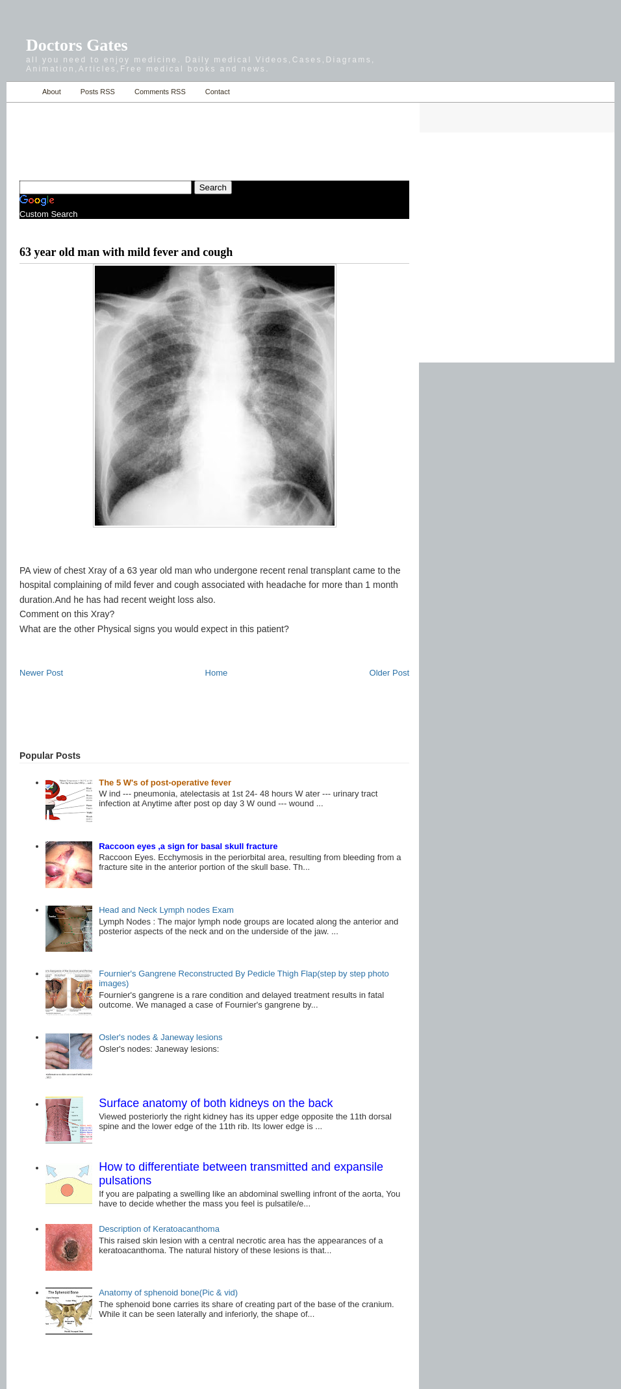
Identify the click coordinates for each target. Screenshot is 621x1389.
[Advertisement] (171, 133)
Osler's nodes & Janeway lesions (160, 1037)
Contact (217, 92)
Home (21, 92)
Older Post (389, 673)
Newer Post (41, 673)
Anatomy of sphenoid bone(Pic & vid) (168, 1292)
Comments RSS (160, 92)
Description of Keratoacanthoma (159, 1229)
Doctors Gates (77, 45)
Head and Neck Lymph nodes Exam (166, 910)
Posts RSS (98, 92)
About (51, 92)
